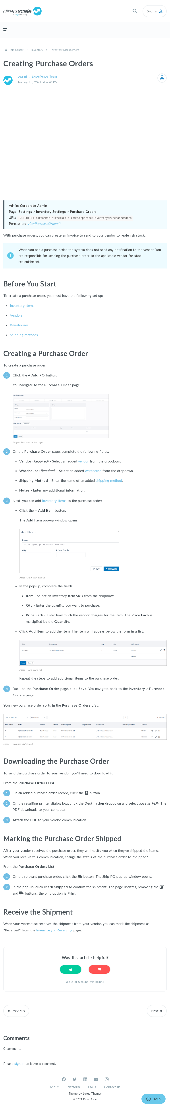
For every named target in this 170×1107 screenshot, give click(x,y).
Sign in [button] (152, 11)
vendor (83, 461)
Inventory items (22, 305)
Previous (18, 1011)
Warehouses (19, 325)
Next (154, 1011)
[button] (134, 11)
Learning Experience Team (37, 76)
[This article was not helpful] (99, 969)
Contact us (112, 1087)
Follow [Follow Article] (162, 78)
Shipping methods (24, 335)
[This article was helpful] (71, 969)
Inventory (37, 49)
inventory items (54, 500)
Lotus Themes (92, 1093)
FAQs (92, 1087)
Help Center (16, 49)
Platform (73, 1087)
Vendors (16, 315)
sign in (19, 1064)
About (54, 1087)
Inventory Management (65, 49)
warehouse (93, 470)
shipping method (109, 480)
